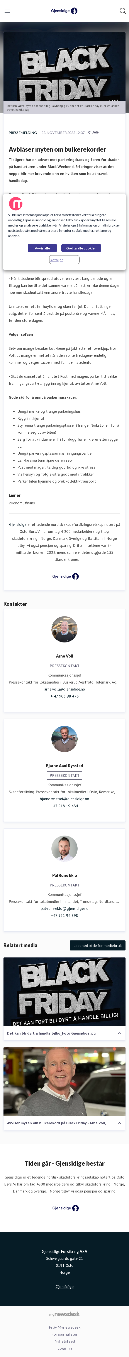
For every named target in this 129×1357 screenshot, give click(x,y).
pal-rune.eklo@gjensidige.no (64, 908)
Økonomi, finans (22, 502)
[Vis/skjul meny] (7, 11)
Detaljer (56, 260)
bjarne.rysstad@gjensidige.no (64, 798)
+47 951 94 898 (64, 915)
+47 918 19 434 (64, 805)
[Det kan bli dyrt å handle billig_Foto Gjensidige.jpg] (64, 991)
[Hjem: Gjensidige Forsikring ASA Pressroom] (63, 11)
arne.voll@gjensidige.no (64, 689)
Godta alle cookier (81, 248)
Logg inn (64, 1348)
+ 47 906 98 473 (65, 696)
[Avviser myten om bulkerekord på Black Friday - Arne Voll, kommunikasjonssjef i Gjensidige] (64, 1081)
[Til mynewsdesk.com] (64, 1314)
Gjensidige (17, 524)
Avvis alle (42, 248)
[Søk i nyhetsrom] (122, 10)
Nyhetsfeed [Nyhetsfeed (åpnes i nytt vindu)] (64, 1341)
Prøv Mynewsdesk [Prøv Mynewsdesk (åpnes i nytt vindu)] (64, 1327)
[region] (64, 232)
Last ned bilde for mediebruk (97, 945)
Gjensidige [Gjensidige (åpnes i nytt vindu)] (65, 1286)
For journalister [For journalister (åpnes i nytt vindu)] (64, 1334)
